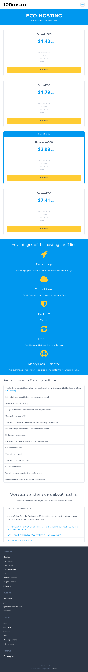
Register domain (9, 582)
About (5, 623)
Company (7, 627)
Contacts (6, 631)
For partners (8, 598)
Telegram (8, 656)
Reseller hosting (9, 569)
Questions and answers (12, 606)
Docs (5, 635)
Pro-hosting (8, 565)
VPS (5, 573)
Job (4, 602)
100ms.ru (54, 669)
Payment (7, 611)
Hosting (6, 557)
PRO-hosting (10, 390)
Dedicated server (10, 577)
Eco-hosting (8, 561)
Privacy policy (8, 644)
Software (7, 586)
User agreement (10, 640)
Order (44, 70)
